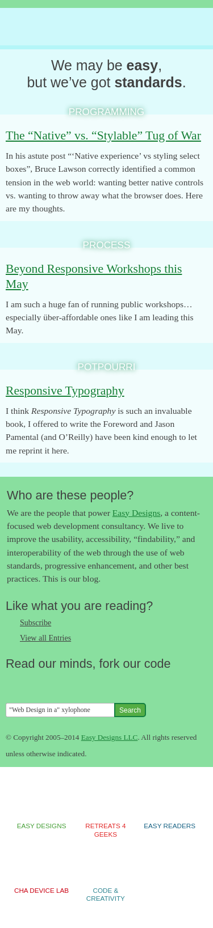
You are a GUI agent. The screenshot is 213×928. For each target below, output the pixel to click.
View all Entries (45, 638)
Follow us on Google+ (59, 683)
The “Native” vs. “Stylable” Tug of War (103, 135)
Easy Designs (136, 513)
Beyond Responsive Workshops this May (94, 276)
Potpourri (107, 366)
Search (130, 710)
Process (107, 245)
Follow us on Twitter (14, 683)
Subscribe (35, 622)
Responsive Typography (65, 390)
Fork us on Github (82, 683)
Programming (106, 111)
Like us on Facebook (36, 683)
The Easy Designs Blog (99, 27)
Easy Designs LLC (109, 737)
